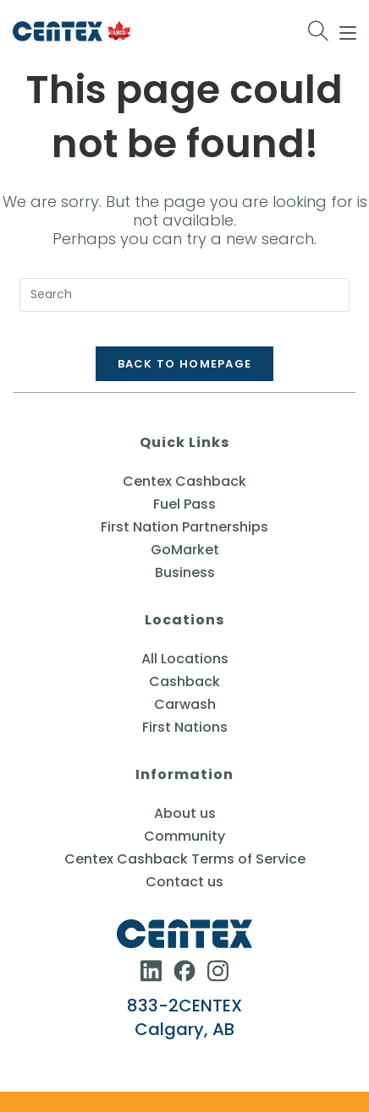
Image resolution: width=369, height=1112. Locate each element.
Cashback (184, 681)
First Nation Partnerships (184, 527)
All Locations (185, 658)
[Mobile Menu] (347, 30)
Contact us (184, 881)
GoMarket (185, 549)
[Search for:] (318, 31)
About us (185, 813)
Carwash (185, 704)
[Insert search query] (184, 295)
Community (184, 836)
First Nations (185, 727)
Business (185, 572)
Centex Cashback (184, 481)
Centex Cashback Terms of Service (185, 859)
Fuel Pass (184, 504)
